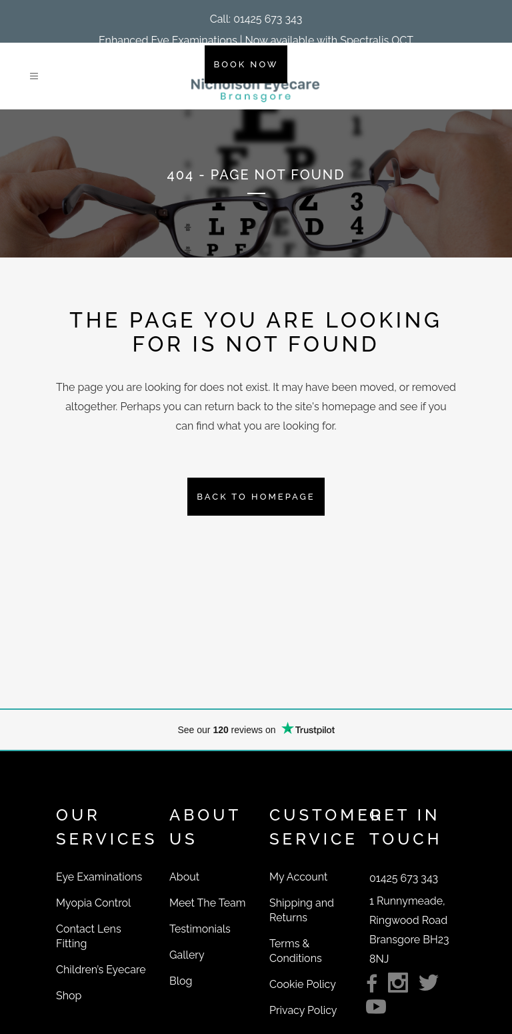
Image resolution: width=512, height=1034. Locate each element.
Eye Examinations (99, 877)
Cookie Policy (302, 984)
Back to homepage (256, 497)
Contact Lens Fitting (88, 936)
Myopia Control (93, 903)
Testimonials (200, 929)
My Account (298, 877)
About (184, 877)
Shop (68, 995)
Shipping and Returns (301, 910)
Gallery (187, 955)
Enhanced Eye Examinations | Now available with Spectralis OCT (256, 40)
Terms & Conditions (295, 951)
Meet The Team (207, 903)
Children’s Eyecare (101, 969)
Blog (180, 981)
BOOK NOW (246, 64)
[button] (256, 19)
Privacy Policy (303, 1010)
